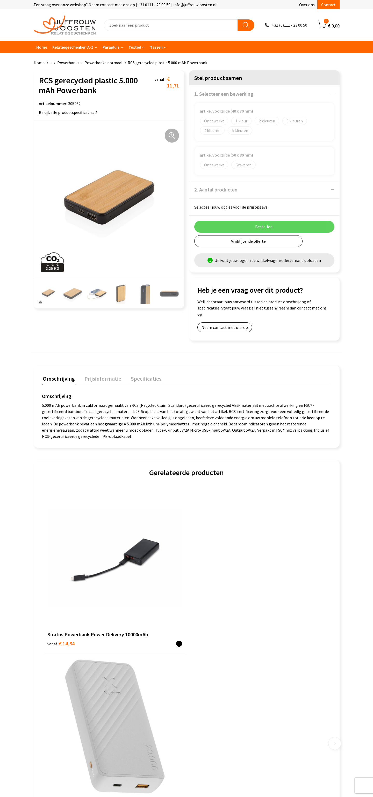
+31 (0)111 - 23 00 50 (289, 25)
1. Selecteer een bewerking (223, 94)
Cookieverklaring (207, 648)
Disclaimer (201, 664)
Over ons (307, 4)
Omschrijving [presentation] (58, 377)
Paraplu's (111, 47)
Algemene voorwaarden (213, 640)
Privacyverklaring (207, 656)
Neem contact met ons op (225, 327)
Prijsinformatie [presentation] (100, 377)
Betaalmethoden (132, 672)
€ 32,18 (133, 584)
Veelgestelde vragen (135, 664)
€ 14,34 (61, 576)
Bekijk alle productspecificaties (68, 112)
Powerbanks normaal (103, 62)
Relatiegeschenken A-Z (73, 47)
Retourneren (128, 679)
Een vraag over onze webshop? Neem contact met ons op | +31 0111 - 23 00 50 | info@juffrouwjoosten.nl (125, 4)
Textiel (134, 47)
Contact (328, 4)
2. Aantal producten (216, 189)
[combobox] (171, 25)
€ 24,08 (205, 584)
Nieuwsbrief (127, 656)
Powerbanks (68, 62)
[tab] (58, 379)
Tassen (156, 47)
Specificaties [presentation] (141, 377)
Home (41, 47)
